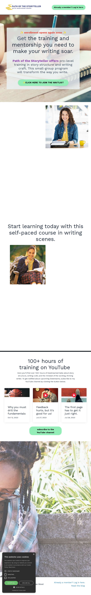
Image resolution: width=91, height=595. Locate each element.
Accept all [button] (11, 583)
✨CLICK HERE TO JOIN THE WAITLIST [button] (43, 82)
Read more (12, 567)
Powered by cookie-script (19, 590)
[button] (18, 587)
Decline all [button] (26, 583)
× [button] (33, 554)
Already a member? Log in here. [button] (69, 7)
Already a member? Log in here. (69, 586)
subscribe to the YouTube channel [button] (45, 434)
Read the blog (78, 589)
